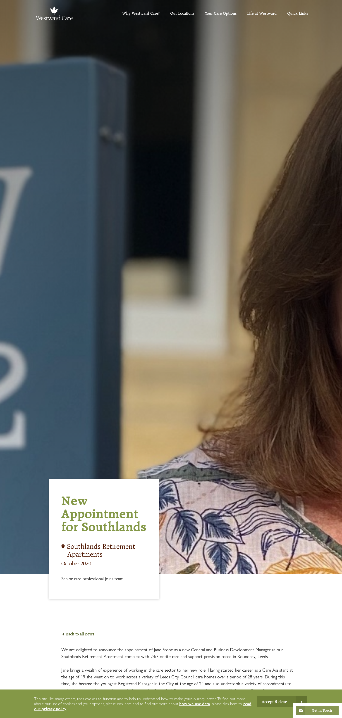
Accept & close (274, 701)
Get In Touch (322, 710)
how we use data (194, 703)
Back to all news (80, 634)
